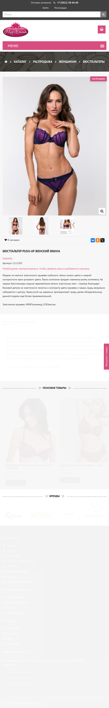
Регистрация (60, 7)
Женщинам (67, 62)
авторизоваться (28, 268)
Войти (46, 7)
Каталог (19, 62)
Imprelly (7, 258)
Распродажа (42, 62)
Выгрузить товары (106, 356)
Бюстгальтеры (93, 62)
